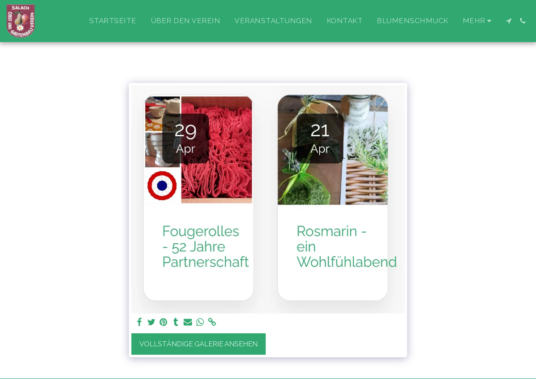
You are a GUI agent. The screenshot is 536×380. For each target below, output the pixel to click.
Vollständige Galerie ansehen (198, 344)
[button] (508, 20)
